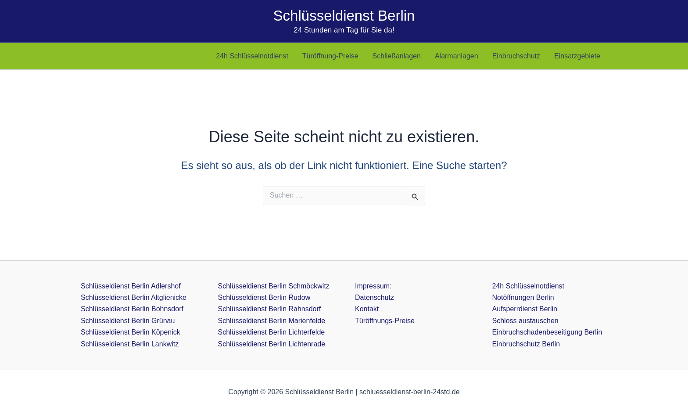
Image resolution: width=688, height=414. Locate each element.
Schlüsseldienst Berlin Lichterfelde (271, 332)
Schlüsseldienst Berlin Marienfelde (272, 320)
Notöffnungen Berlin (523, 297)
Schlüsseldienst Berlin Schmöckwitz (274, 286)
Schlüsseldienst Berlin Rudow (264, 297)
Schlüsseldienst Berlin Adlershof (131, 286)
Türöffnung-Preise (330, 56)
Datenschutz (374, 297)
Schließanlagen (397, 56)
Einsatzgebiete (577, 56)
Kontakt (367, 309)
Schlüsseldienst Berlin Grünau (128, 320)
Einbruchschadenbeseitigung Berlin (547, 332)
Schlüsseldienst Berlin (344, 15)
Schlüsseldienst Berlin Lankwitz (130, 344)
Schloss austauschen (525, 320)
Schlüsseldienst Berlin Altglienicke (133, 297)
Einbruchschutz (516, 56)
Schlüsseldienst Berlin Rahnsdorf (269, 309)
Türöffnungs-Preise (385, 320)
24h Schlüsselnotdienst (252, 56)
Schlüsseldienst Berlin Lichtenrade (272, 344)
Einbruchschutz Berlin (526, 344)
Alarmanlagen (456, 56)
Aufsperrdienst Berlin (525, 309)
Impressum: (373, 286)
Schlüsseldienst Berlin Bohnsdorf (132, 309)
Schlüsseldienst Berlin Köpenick (130, 332)
